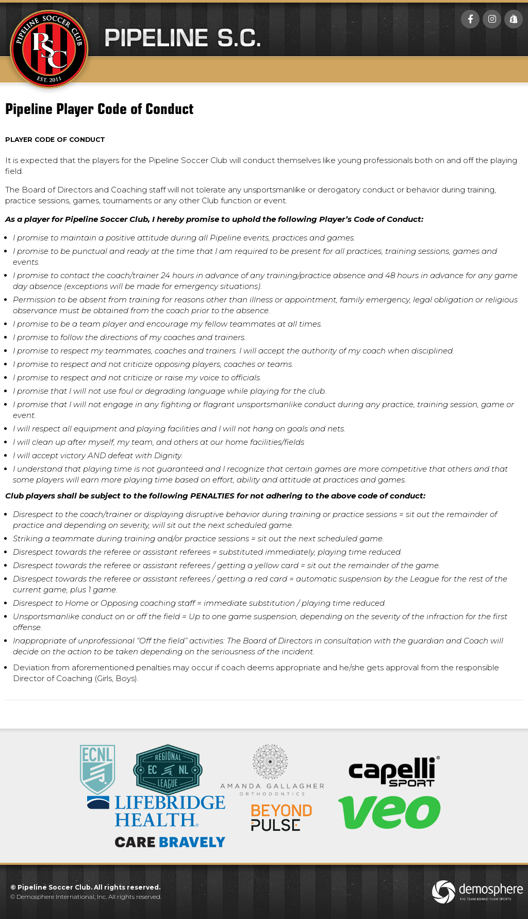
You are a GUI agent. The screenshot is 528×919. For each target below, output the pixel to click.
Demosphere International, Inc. (61, 896)
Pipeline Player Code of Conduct (99, 107)
